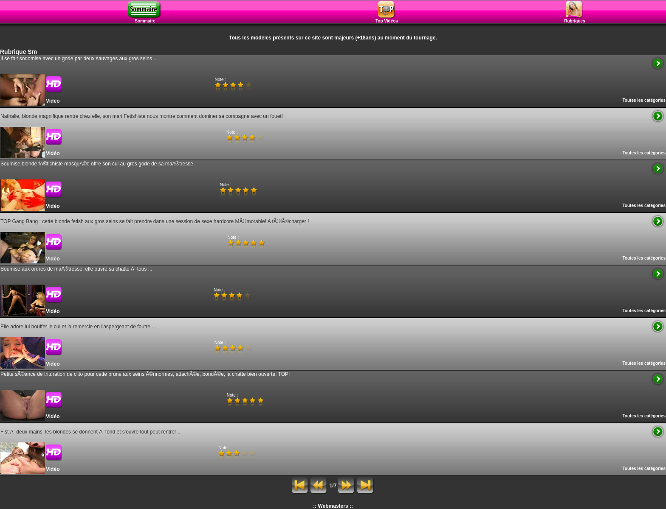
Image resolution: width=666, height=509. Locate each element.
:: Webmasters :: (333, 506)
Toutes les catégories (644, 100)
